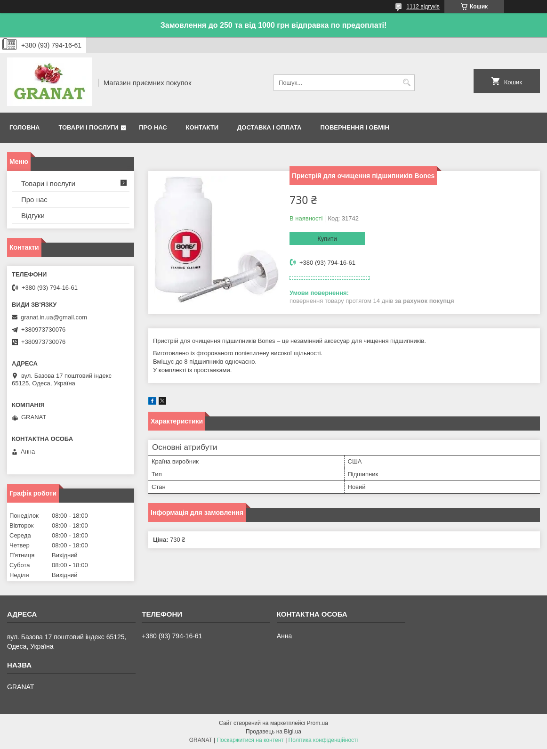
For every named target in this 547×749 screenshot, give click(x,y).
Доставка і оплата (269, 127)
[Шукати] (406, 82)
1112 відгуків (423, 6)
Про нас (153, 127)
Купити (327, 238)
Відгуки (33, 216)
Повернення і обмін (354, 127)
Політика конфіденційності (323, 740)
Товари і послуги (88, 127)
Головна (24, 127)
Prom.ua (317, 723)
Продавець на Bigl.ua (273, 731)
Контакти (202, 127)
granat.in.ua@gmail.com (54, 317)
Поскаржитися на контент (250, 740)
